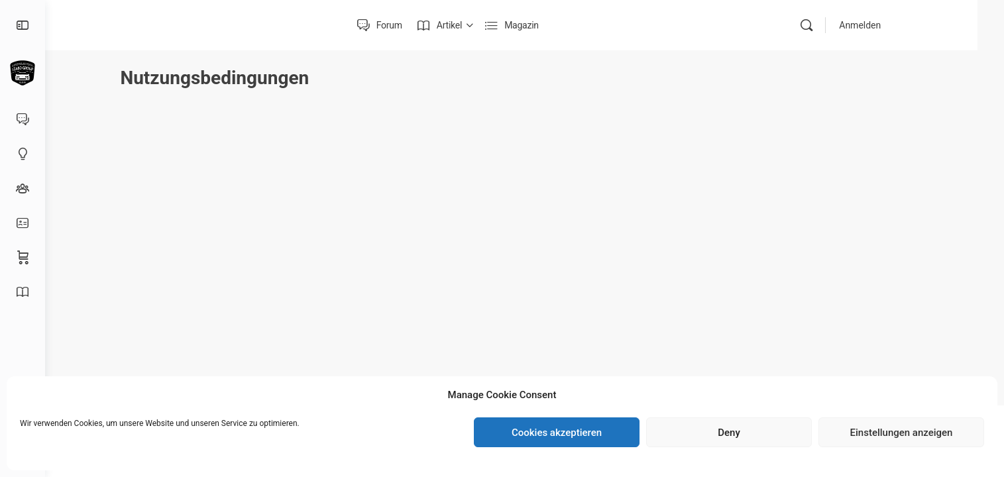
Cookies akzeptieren (557, 433)
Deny (729, 433)
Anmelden (886, 25)
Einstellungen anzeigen (901, 433)
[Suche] (833, 25)
